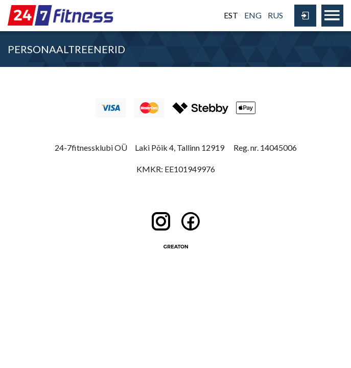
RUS (275, 15)
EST (231, 15)
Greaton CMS (176, 246)
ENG (253, 15)
